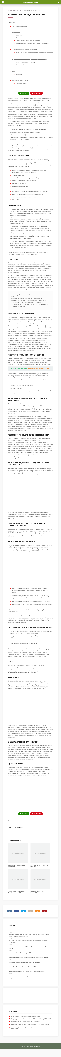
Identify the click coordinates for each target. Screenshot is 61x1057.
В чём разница (20, 78)
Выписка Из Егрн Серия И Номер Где (27, 66)
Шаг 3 (13, 75)
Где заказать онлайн (22, 87)
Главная (10, 10)
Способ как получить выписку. (21, 26)
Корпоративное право (19, 10)
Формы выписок (16, 32)
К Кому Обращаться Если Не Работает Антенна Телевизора (25, 934)
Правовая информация (30, 2)
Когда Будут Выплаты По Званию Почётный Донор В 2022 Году (30, 1023)
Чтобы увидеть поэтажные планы (26, 37)
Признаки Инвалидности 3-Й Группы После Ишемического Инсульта (27, 976)
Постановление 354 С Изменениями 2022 (23, 1028)
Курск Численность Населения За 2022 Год (24, 1020)
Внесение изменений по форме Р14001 (23, 84)
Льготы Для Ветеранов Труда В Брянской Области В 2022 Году (29, 1030)
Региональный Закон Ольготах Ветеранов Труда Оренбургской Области (28, 962)
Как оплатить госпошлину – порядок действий (29, 40)
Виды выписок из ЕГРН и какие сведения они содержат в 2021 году (32, 62)
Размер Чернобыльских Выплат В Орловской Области (24, 971)
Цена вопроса (20, 35)
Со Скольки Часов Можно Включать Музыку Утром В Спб (24, 966)
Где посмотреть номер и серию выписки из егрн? (26, 51)
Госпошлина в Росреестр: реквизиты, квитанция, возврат (33, 68)
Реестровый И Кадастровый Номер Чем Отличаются (23, 980)
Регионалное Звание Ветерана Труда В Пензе (21, 957)
